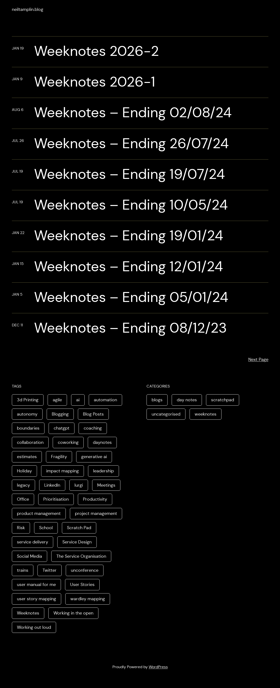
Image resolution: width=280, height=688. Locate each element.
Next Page (258, 359)
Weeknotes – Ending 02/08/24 (133, 112)
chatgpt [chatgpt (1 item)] (61, 428)
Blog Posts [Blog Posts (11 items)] (93, 414)
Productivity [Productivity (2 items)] (95, 499)
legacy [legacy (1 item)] (23, 485)
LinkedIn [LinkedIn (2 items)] (52, 485)
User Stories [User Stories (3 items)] (82, 584)
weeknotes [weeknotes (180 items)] (205, 414)
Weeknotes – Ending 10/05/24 (131, 205)
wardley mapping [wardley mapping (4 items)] (87, 598)
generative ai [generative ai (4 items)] (94, 456)
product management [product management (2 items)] (39, 513)
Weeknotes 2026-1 (94, 82)
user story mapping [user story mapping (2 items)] (36, 598)
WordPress (158, 667)
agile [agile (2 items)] (57, 400)
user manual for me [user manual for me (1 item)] (36, 584)
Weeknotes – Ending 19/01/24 (128, 235)
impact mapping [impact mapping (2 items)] (62, 471)
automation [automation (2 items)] (105, 400)
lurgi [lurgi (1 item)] (78, 485)
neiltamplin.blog (27, 9)
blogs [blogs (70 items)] (157, 400)
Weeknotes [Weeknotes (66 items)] (28, 613)
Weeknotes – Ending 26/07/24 (131, 143)
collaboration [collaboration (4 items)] (30, 442)
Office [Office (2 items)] (23, 499)
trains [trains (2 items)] (22, 570)
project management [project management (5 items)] (96, 513)
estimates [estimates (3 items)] (27, 456)
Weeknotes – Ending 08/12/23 (130, 328)
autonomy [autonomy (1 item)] (27, 414)
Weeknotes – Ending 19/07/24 (129, 174)
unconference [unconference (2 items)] (84, 570)
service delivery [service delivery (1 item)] (32, 542)
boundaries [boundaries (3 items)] (28, 428)
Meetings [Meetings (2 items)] (106, 485)
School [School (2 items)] (46, 527)
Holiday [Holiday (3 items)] (24, 471)
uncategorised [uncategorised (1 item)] (166, 414)
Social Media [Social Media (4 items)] (29, 556)
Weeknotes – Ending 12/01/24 (128, 266)
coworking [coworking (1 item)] (68, 442)
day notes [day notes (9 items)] (187, 400)
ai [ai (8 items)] (78, 400)
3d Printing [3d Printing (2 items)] (27, 400)
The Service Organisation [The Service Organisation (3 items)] (81, 556)
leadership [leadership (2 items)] (103, 471)
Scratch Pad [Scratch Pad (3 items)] (79, 527)
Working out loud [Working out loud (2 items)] (34, 627)
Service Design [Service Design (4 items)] (77, 542)
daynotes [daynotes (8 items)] (102, 442)
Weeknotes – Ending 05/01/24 (131, 297)
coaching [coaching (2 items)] (93, 428)
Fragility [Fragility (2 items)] (59, 456)
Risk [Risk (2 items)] (21, 527)
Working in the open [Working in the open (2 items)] (73, 613)
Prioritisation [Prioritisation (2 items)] (56, 499)
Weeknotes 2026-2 (96, 51)
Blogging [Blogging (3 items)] (60, 414)
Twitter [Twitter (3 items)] (50, 570)
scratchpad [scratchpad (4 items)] (222, 400)
